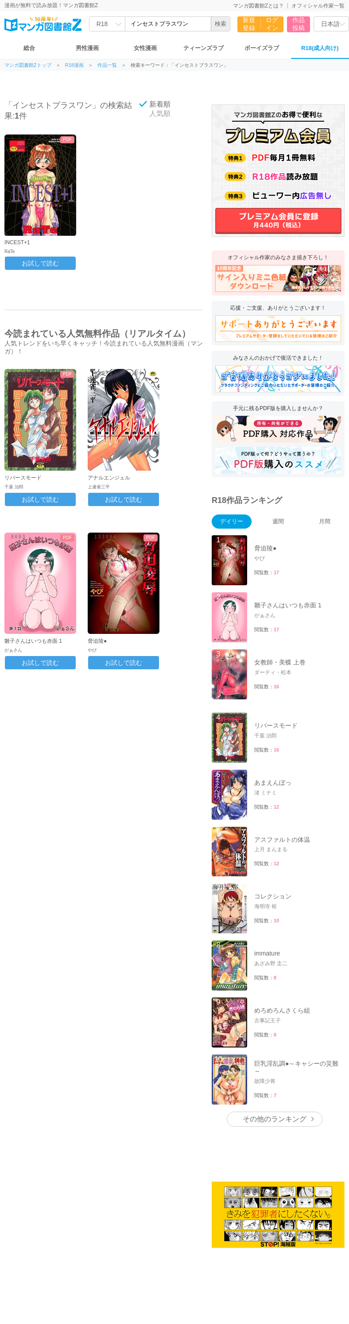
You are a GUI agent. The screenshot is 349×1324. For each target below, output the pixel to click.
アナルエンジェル (109, 478)
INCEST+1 (17, 242)
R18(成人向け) (320, 48)
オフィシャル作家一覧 (318, 6)
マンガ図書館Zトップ (27, 65)
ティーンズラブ (203, 48)
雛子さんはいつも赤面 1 (33, 641)
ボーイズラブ (261, 48)
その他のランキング (274, 1119)
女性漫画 (145, 48)
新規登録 (249, 23)
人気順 (154, 113)
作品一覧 (107, 65)
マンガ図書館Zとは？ (258, 6)
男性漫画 (87, 48)
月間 (324, 521)
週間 (278, 521)
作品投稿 (298, 23)
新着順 (154, 104)
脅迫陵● (97, 641)
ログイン (272, 23)
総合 (29, 48)
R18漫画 (74, 65)
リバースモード (23, 478)
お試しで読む (40, 263)
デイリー (231, 521)
